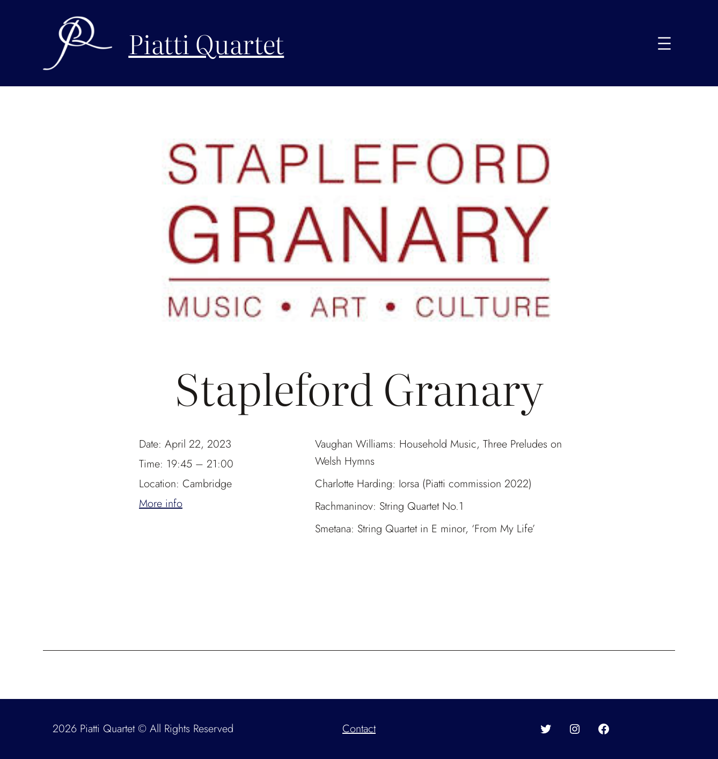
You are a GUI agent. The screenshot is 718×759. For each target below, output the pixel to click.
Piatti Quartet (206, 43)
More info (160, 503)
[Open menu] (664, 43)
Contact (359, 728)
